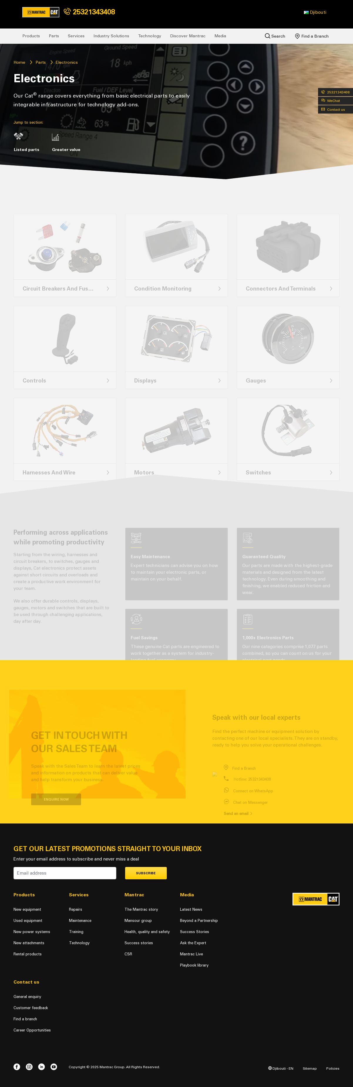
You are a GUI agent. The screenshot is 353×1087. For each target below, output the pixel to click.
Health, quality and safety (147, 932)
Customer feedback (31, 1008)
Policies (332, 1068)
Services (76, 35)
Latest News (191, 909)
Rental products (28, 954)
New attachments (29, 943)
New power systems (32, 932)
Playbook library (194, 965)
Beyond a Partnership (199, 920)
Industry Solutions (111, 35)
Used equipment (28, 920)
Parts (54, 35)
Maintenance (80, 920)
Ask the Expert (193, 943)
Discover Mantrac (188, 35)
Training (76, 932)
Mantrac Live (191, 954)
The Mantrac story (141, 909)
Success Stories (194, 932)
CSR (128, 954)
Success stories (139, 943)
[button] (315, 12)
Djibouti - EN (280, 1068)
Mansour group (138, 920)
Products (31, 35)
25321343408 (89, 12)
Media (220, 35)
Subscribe (146, 873)
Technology (149, 35)
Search (275, 36)
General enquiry (27, 996)
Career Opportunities (32, 1030)
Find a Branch (312, 36)
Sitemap (310, 1068)
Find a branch (25, 1019)
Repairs (75, 909)
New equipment (27, 909)
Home (19, 62)
